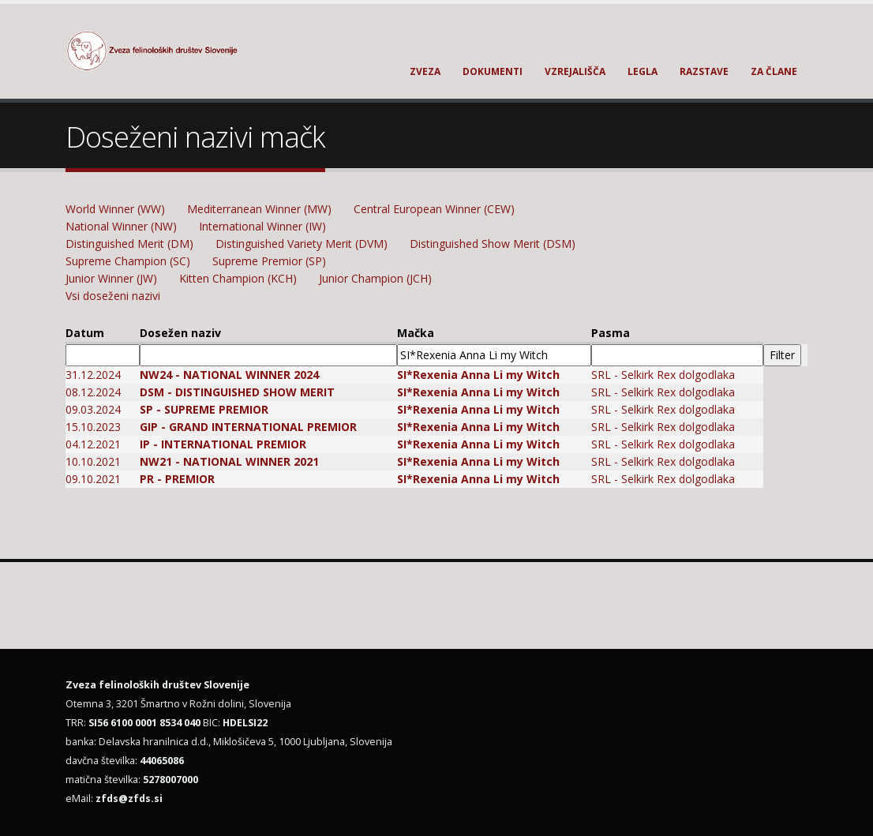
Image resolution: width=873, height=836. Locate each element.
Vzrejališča (575, 71)
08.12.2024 (93, 391)
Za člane (774, 71)
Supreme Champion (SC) (128, 260)
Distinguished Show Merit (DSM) (492, 243)
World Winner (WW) (115, 208)
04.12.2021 (93, 444)
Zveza (425, 71)
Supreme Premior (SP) (269, 260)
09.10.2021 (93, 478)
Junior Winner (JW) (111, 278)
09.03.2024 (93, 409)
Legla (643, 71)
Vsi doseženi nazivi (113, 295)
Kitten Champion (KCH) (238, 278)
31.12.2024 (93, 374)
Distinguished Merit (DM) (129, 243)
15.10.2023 (93, 426)
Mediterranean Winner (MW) (259, 208)
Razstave (704, 71)
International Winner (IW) (262, 226)
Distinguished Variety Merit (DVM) (301, 243)
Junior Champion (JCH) (375, 278)
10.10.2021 (93, 461)
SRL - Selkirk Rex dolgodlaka (663, 374)
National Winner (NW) (121, 226)
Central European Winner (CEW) (434, 208)
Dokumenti (493, 71)
